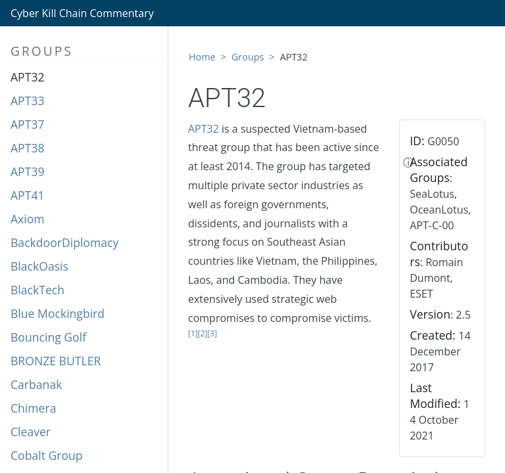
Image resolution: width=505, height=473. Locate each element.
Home (202, 57)
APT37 (28, 124)
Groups (247, 57)
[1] (193, 333)
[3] (212, 333)
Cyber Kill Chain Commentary (82, 13)
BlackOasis (39, 266)
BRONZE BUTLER (56, 361)
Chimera (33, 408)
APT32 (28, 77)
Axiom (28, 219)
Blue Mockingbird (58, 313)
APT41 (28, 195)
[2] (203, 333)
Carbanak (36, 384)
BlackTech (37, 290)
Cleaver (31, 431)
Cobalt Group (47, 455)
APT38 (28, 148)
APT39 (28, 171)
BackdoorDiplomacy (64, 242)
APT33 (28, 100)
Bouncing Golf (48, 337)
